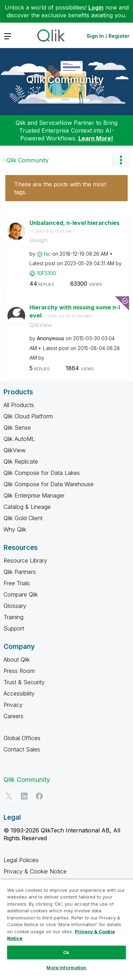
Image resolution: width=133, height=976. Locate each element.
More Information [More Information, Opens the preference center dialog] (66, 967)
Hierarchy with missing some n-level (74, 311)
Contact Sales (22, 749)
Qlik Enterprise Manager (34, 495)
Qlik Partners (20, 571)
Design (38, 240)
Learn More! (95, 138)
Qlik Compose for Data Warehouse (49, 484)
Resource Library (25, 560)
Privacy (13, 704)
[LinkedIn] (24, 796)
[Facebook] (39, 796)
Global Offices (22, 738)
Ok (66, 952)
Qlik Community (65, 80)
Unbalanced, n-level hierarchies (74, 226)
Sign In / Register (108, 36)
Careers (13, 716)
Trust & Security (24, 682)
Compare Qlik (21, 594)
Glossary (15, 605)
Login (96, 7)
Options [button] (120, 160)
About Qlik (17, 659)
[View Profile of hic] (47, 254)
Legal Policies (21, 860)
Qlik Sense (17, 427)
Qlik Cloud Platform (28, 416)
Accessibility (19, 693)
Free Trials (17, 583)
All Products (19, 404)
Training (13, 617)
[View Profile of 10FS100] (46, 273)
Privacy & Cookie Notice (35, 871)
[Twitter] (9, 796)
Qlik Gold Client (23, 518)
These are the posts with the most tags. (60, 188)
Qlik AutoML (19, 438)
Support (14, 628)
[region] (66, 927)
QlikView (40, 325)
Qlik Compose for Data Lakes (42, 472)
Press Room (19, 670)
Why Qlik (15, 529)
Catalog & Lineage (27, 506)
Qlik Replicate (21, 461)
